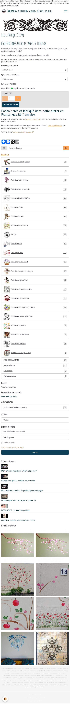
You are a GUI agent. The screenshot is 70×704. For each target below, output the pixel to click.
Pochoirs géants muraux (35, 226)
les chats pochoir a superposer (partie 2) (18, 500)
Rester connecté (9, 443)
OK (66, 148)
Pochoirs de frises (35, 253)
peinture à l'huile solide (32, 119)
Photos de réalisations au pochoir (35, 407)
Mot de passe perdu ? (18, 447)
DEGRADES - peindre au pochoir (15, 510)
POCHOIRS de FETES (35, 360)
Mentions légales (35, 695)
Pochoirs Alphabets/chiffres (35, 198)
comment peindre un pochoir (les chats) (18, 520)
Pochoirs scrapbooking (35, 326)
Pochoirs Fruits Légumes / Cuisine (35, 307)
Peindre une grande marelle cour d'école (18, 480)
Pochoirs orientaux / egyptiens (35, 289)
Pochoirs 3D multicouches (35, 335)
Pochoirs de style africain (35, 280)
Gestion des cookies (35, 701)
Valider (35, 452)
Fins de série (35, 371)
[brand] (27, 11)
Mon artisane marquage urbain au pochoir (19, 471)
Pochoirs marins (35, 244)
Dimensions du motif (9, 66)
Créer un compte (6, 447)
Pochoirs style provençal (35, 262)
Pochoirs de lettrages (35, 344)
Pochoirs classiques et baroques (35, 271)
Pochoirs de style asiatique (35, 298)
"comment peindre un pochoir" (23, 132)
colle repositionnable (55, 126)
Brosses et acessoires (35, 171)
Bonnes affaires (35, 365)
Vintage (35, 235)
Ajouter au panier (11, 104)
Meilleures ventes (35, 376)
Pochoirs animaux (35, 216)
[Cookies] (5, 699)
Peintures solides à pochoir (35, 162)
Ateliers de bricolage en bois (35, 353)
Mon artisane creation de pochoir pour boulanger (22, 490)
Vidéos (6, 420)
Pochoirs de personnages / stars (35, 316)
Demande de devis (9, 396)
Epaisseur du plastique (10, 75)
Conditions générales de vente (35, 698)
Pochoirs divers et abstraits (35, 189)
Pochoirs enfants (35, 207)
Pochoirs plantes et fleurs (35, 180)
